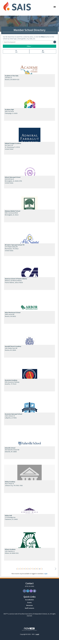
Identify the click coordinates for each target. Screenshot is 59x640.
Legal (37, 634)
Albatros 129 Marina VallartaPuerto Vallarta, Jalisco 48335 (14, 281)
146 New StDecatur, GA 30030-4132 (12, 78)
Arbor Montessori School (12, 312)
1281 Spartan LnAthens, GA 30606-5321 (12, 552)
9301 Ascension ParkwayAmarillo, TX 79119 (12, 383)
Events (29, 602)
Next (55, 569)
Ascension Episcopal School (13, 414)
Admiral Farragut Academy (13, 143)
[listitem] (29, 72)
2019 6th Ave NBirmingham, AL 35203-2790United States (13, 181)
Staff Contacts (29, 608)
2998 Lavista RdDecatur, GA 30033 (10, 315)
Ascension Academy (11, 380)
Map (43, 51)
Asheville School (10, 447)
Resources (29, 605)
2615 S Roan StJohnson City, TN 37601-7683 (14, 484)
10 (39, 569)
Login (45, 574)
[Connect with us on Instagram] (31, 591)
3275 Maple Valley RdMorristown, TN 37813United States (11, 248)
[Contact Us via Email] (34, 591)
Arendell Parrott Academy (13, 346)
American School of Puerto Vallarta (16, 278)
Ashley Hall (8, 515)
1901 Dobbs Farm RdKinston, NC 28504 (11, 349)
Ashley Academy (10, 481)
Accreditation (29, 600)
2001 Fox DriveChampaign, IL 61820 (11, 112)
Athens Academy (10, 549)
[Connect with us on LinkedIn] (27, 591)
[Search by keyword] (28, 42)
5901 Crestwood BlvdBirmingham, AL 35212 (11, 214)
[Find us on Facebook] (24, 591)
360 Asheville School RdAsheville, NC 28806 (12, 451)
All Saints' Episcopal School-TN (14, 244)
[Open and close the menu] (45, 7)
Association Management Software (29, 629)
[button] (54, 42)
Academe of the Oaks (11, 75)
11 (43, 569)
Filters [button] (29, 46)
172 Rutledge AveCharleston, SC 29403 (11, 518)
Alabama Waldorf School (12, 211)
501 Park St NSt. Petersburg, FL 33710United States (12, 147)
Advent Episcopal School (12, 177)
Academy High (9, 109)
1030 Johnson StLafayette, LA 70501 (11, 417)
